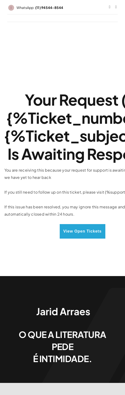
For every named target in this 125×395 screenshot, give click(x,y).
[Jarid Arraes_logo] (62, 306)
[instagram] (109, 7)
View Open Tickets (82, 231)
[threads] (116, 7)
